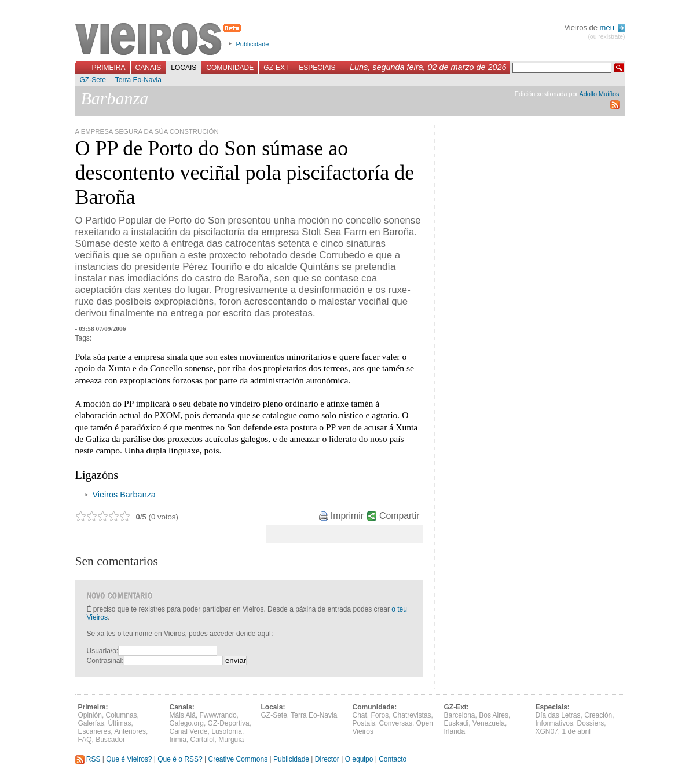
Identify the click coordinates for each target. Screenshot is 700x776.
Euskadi (456, 723)
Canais (148, 68)
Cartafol (202, 739)
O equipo (359, 759)
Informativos (554, 723)
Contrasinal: (105, 661)
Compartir (399, 516)
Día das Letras (558, 715)
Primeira (109, 68)
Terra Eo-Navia (138, 80)
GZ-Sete (93, 80)
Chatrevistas (412, 715)
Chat (360, 715)
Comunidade (230, 68)
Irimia (178, 739)
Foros (380, 715)
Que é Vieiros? (129, 759)
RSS (88, 759)
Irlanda (455, 731)
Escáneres (94, 731)
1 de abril (576, 731)
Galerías (91, 723)
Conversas (395, 723)
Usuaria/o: (103, 651)
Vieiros (160, 40)
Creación (598, 715)
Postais (364, 723)
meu (612, 27)
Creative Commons (237, 759)
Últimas (119, 723)
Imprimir (347, 516)
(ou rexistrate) (606, 37)
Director (327, 759)
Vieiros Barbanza (124, 494)
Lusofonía (226, 731)
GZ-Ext (276, 68)
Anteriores (130, 731)
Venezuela (488, 723)
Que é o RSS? (179, 759)
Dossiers (590, 723)
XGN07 (547, 731)
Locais (183, 68)
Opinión (90, 715)
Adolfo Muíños (599, 93)
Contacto (392, 759)
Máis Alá (183, 715)
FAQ (85, 739)
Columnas (121, 715)
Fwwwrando (218, 715)
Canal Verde (189, 731)
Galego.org (187, 723)
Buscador (110, 739)
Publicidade (252, 44)
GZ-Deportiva (229, 723)
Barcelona (459, 715)
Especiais (317, 68)
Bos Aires (493, 715)
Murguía (231, 739)
